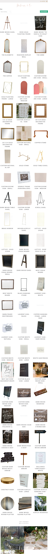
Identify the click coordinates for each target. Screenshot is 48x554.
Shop (1, 9)
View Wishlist (44, 11)
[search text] (6, 11)
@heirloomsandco (24, 523)
